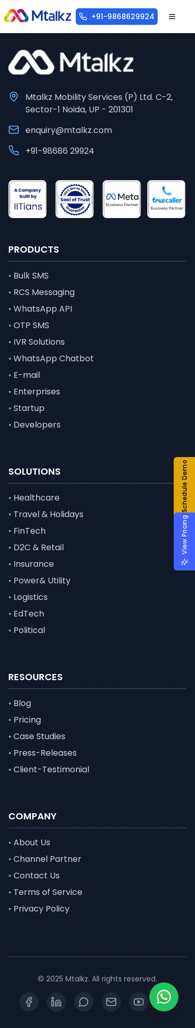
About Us (29, 842)
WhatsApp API (40, 309)
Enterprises (34, 392)
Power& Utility (39, 581)
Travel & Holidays (45, 514)
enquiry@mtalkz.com (68, 130)
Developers (34, 425)
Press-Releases (42, 753)
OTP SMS (28, 325)
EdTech (26, 614)
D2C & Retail (36, 547)
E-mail (24, 375)
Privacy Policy (38, 909)
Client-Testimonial (48, 769)
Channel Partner (44, 859)
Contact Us (34, 876)
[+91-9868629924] (117, 16)
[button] (188, 492)
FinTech (27, 531)
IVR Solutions (36, 342)
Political (26, 630)
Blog (19, 703)
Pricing (24, 720)
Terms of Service (45, 892)
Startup (26, 408)
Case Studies (36, 736)
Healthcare (34, 498)
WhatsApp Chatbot (51, 359)
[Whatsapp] (163, 996)
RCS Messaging (41, 292)
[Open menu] (172, 16)
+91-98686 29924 (59, 151)
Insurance (31, 564)
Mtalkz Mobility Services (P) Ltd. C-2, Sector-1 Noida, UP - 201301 (99, 103)
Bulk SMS (28, 276)
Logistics (28, 597)
